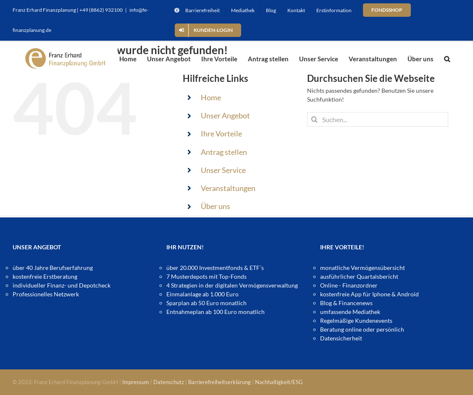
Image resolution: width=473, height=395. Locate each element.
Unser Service (223, 170)
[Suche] (314, 119)
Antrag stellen (224, 152)
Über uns (215, 206)
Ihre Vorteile (221, 133)
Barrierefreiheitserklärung (219, 382)
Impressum (135, 382)
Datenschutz (168, 382)
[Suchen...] (377, 119)
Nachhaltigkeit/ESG (279, 382)
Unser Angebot (225, 115)
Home (211, 97)
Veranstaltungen (228, 188)
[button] (447, 58)
